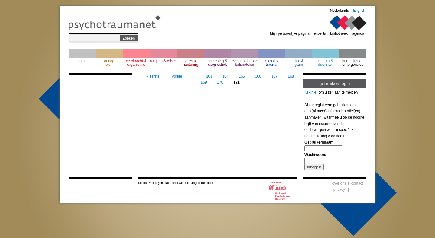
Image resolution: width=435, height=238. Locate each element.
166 (258, 76)
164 (225, 76)
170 (220, 82)
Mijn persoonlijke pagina (289, 33)
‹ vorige (176, 76)
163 (209, 76)
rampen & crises (163, 61)
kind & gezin (299, 63)
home (82, 61)
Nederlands (339, 10)
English (359, 10)
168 (291, 76)
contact (357, 183)
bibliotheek (339, 33)
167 (275, 76)
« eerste (153, 76)
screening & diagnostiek (217, 63)
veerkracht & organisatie (136, 63)
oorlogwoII (109, 63)
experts (320, 33)
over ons (339, 183)
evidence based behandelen (244, 63)
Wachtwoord (315, 155)
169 (204, 82)
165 (242, 76)
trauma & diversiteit (326, 63)
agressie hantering (190, 63)
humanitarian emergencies (352, 63)
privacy (339, 189)
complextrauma (272, 63)
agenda (358, 33)
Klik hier (310, 92)
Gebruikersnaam (319, 142)
